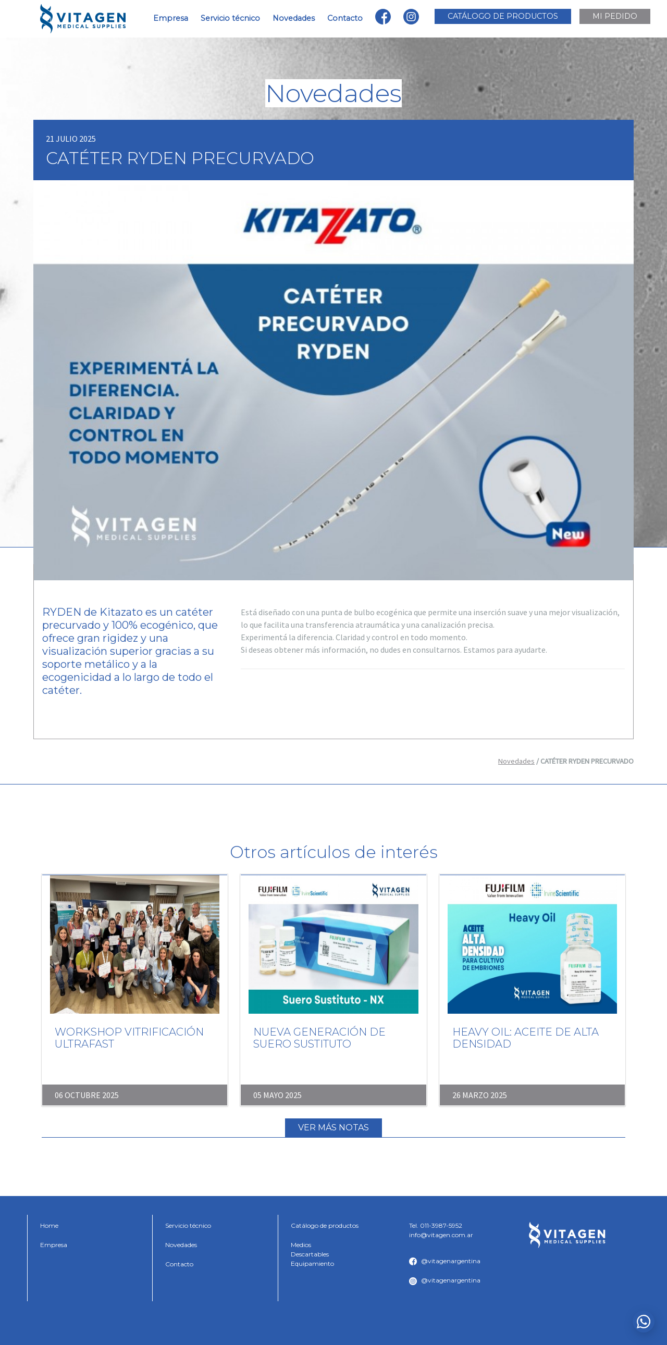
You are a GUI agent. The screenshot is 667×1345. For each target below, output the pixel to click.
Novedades (294, 18)
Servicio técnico (230, 18)
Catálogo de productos (325, 1225)
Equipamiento (312, 1263)
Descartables (310, 1254)
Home (49, 1225)
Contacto (345, 18)
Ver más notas (333, 1127)
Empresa (170, 18)
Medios (301, 1245)
